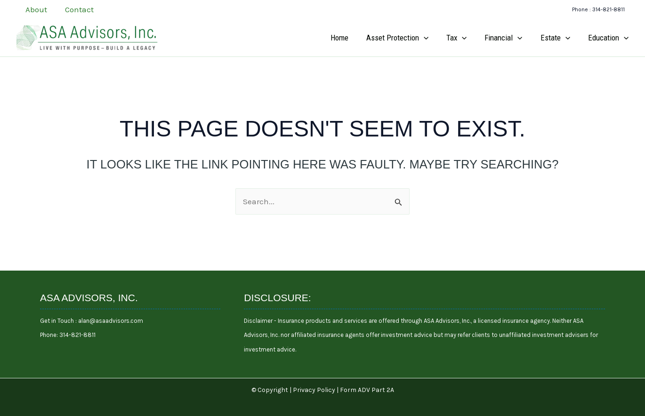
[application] (431, 37)
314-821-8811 (77, 334)
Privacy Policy (314, 390)
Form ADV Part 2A (367, 390)
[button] (598, 10)
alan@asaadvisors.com (110, 320)
